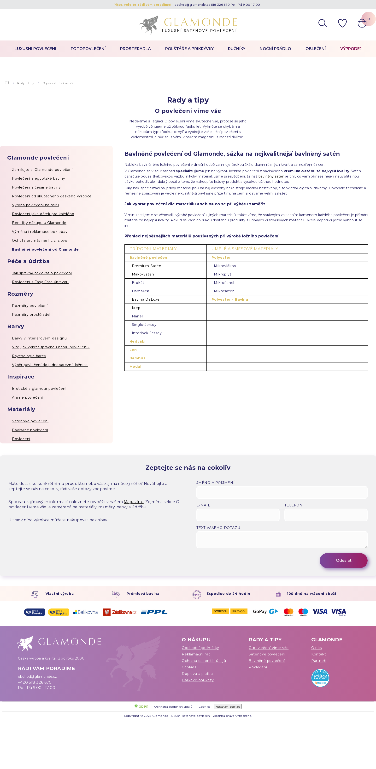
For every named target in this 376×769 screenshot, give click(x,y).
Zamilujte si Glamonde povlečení (42, 169)
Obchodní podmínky (200, 648)
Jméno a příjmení (215, 482)
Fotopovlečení (88, 48)
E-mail (203, 505)
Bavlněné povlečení (30, 430)
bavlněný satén (271, 176)
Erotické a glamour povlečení (39, 388)
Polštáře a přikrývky (189, 48)
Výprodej (351, 48)
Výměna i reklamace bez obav (40, 232)
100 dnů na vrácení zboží (311, 593)
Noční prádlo (275, 48)
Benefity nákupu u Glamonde (39, 223)
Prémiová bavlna (143, 593)
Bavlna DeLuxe (146, 299)
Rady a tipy (26, 83)
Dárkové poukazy (198, 680)
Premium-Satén (146, 266)
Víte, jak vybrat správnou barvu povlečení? (51, 347)
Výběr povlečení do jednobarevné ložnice (50, 365)
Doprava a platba (197, 673)
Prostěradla (135, 48)
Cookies (189, 667)
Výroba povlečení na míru (35, 205)
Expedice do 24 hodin (228, 593)
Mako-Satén (143, 274)
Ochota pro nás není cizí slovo (39, 240)
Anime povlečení (27, 397)
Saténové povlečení (30, 421)
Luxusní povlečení (35, 48)
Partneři (318, 661)
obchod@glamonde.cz (192, 4)
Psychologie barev (29, 356)
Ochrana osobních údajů (204, 661)
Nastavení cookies (228, 706)
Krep (136, 308)
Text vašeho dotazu (218, 527)
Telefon (293, 505)
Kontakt (318, 654)
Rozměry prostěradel (31, 314)
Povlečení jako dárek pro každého (43, 214)
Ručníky (236, 48)
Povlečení (21, 439)
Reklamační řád (196, 654)
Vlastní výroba (60, 593)
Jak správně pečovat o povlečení (42, 273)
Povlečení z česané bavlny (36, 187)
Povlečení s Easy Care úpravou (40, 282)
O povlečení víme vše (268, 648)
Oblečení (316, 48)
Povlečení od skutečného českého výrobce (52, 196)
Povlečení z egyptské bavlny (38, 178)
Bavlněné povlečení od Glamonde (45, 249)
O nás (316, 648)
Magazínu (134, 501)
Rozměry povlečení (30, 306)
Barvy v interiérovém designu (39, 338)
